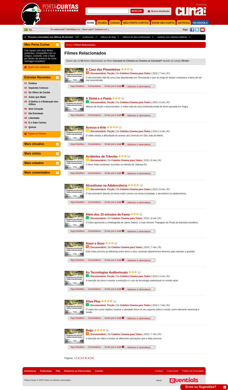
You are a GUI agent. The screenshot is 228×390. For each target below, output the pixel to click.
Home (69, 45)
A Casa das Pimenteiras (103, 69)
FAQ (58, 371)
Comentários (94, 86)
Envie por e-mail (113, 86)
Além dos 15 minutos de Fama (108, 214)
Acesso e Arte (96, 127)
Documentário (98, 73)
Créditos (159, 371)
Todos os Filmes (37, 133)
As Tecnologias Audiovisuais (107, 272)
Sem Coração (36, 109)
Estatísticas (30, 371)
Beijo (89, 330)
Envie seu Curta (163, 22)
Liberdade (34, 118)
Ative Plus (93, 301)
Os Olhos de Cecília (39, 92)
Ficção (110, 73)
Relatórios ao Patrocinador (77, 371)
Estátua (33, 83)
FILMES (102, 22)
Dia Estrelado (36, 113)
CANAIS (115, 22)
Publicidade (46, 371)
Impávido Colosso (38, 88)
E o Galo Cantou (37, 122)
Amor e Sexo (95, 243)
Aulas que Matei (37, 97)
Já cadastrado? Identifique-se (65, 29)
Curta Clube (172, 371)
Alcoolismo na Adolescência (106, 185)
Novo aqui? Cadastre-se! (94, 29)
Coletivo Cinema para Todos (135, 73)
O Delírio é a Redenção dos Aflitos (43, 103)
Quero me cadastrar (39, 67)
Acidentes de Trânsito (102, 156)
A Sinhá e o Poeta (99, 98)
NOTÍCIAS (184, 22)
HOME (90, 22)
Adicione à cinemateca (138, 86)
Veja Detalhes (77, 86)
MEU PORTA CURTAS (135, 22)
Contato (99, 371)
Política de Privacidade (193, 371)
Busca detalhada (160, 11)
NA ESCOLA (200, 22)
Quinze (32, 127)
